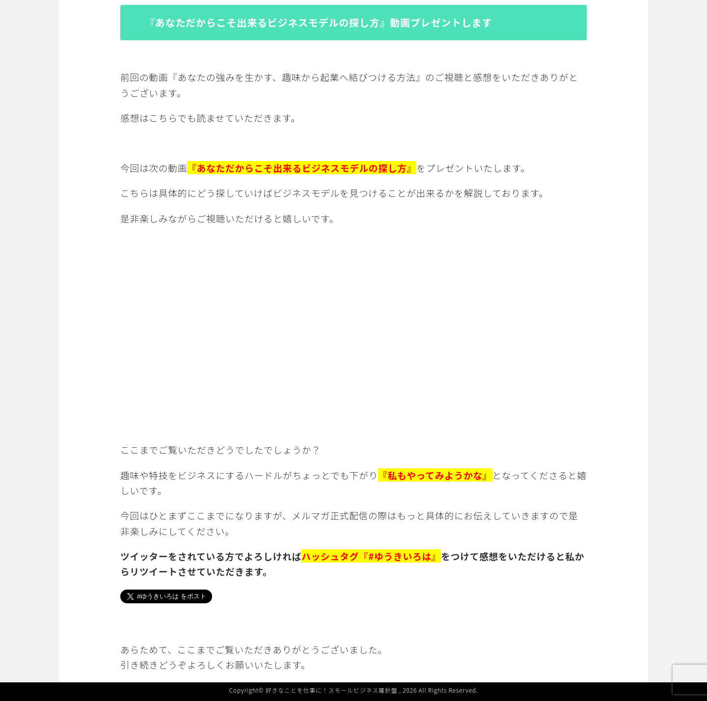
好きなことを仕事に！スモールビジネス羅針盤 (332, 690)
